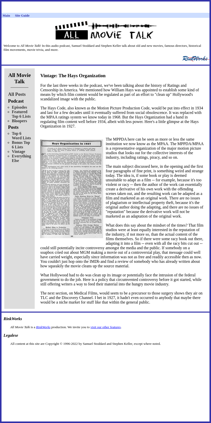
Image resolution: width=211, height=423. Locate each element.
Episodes (19, 107)
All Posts (17, 94)
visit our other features (106, 327)
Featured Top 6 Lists (21, 114)
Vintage (18, 151)
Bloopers (19, 121)
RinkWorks (43, 327)
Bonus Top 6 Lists (21, 144)
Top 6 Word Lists (21, 135)
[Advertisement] (105, 354)
